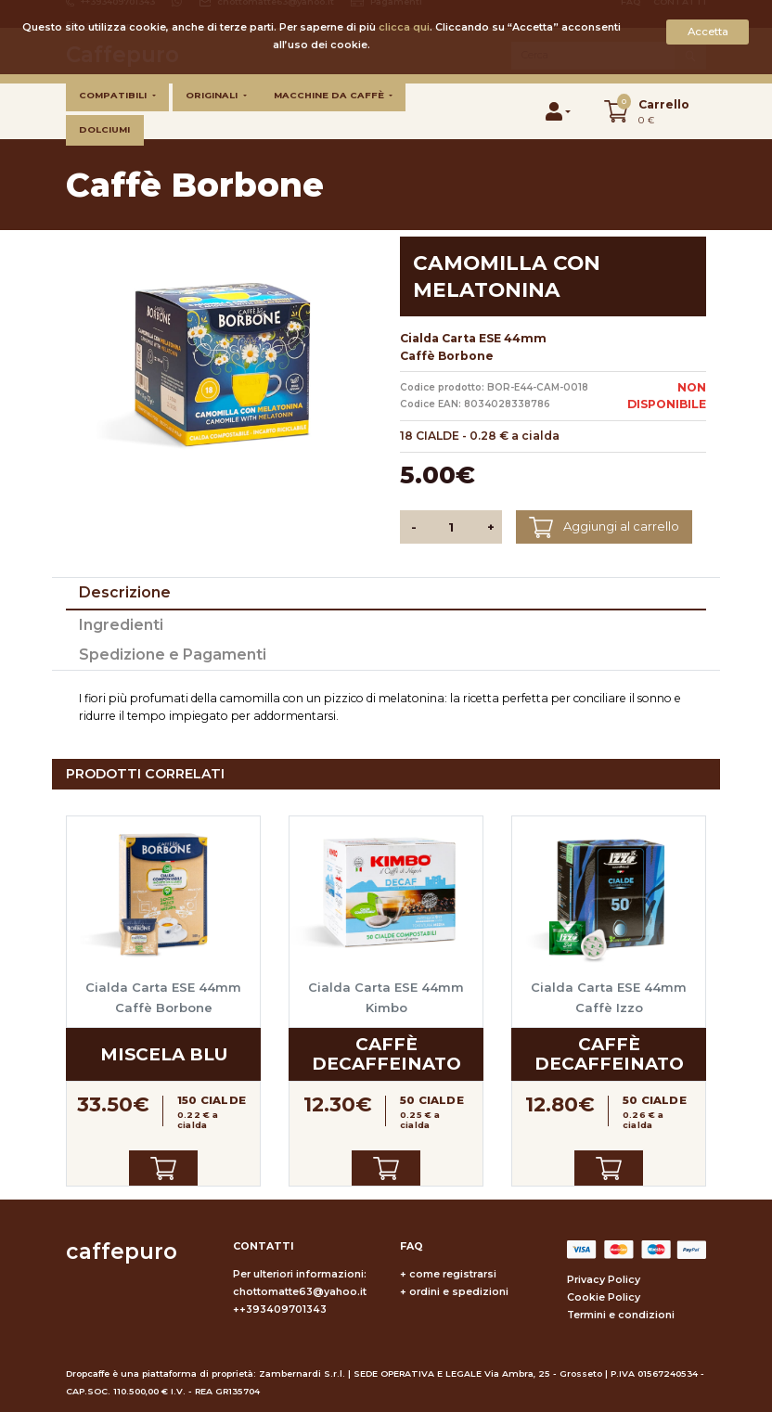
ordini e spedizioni (458, 1292)
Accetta (708, 31)
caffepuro (121, 1251)
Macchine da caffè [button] (330, 95)
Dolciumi (104, 129)
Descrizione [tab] (125, 592)
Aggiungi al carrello (603, 527)
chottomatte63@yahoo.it (300, 1292)
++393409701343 (280, 1309)
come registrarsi (452, 1274)
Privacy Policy (603, 1280)
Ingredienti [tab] (121, 625)
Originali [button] (213, 95)
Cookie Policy (603, 1297)
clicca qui (404, 27)
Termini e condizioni (621, 1315)
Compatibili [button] (114, 95)
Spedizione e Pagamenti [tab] (172, 654)
